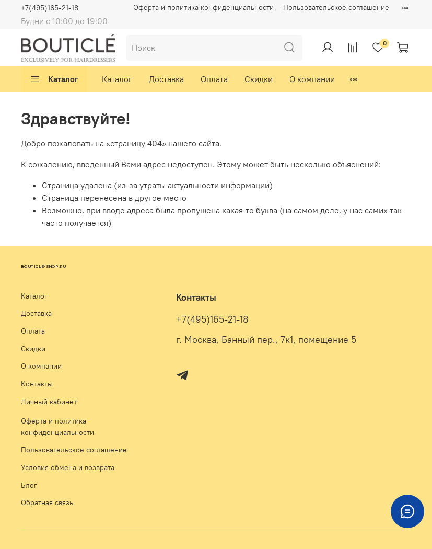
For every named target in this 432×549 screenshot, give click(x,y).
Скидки (258, 79)
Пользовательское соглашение (336, 7)
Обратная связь (47, 502)
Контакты (37, 383)
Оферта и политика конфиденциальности (203, 7)
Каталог (54, 79)
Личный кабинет (49, 401)
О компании (312, 79)
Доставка (166, 79)
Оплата (214, 79)
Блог (29, 485)
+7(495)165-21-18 (49, 8)
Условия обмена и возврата (67, 467)
